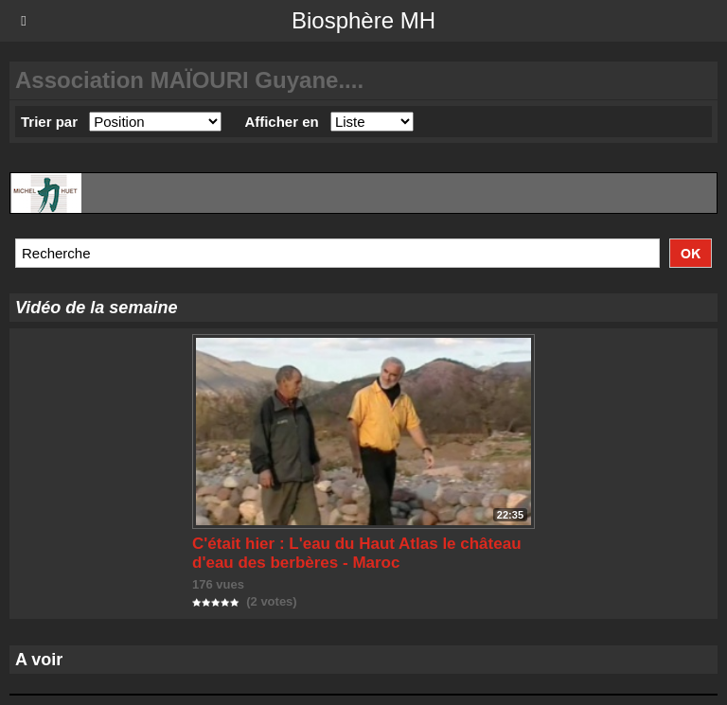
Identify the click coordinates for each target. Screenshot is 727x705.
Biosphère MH (363, 20)
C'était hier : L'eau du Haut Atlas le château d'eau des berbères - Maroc (357, 553)
